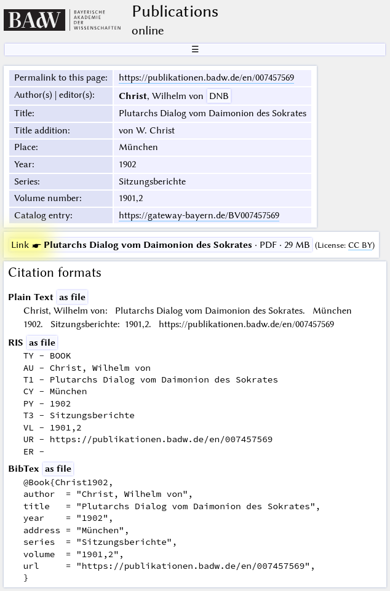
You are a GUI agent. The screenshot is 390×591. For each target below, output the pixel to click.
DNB (219, 95)
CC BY (360, 245)
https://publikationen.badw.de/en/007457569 (206, 77)
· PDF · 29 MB (160, 244)
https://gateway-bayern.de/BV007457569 (199, 215)
